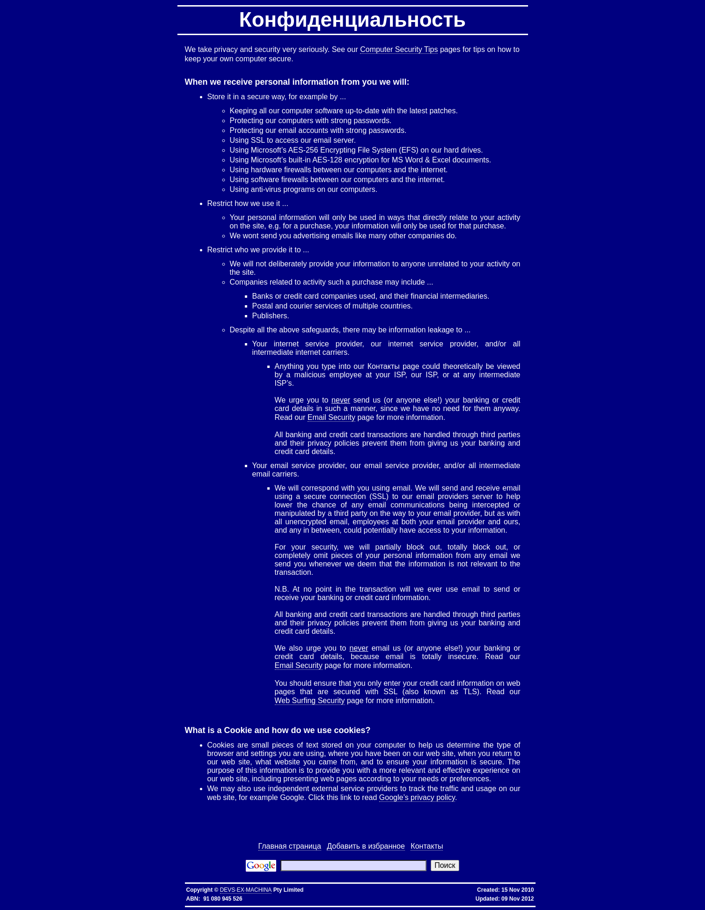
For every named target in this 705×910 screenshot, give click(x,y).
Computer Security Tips (399, 49)
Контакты (427, 846)
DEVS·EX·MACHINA (246, 890)
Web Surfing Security (310, 701)
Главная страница (289, 846)
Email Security (331, 417)
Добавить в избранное (366, 846)
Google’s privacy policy (417, 797)
